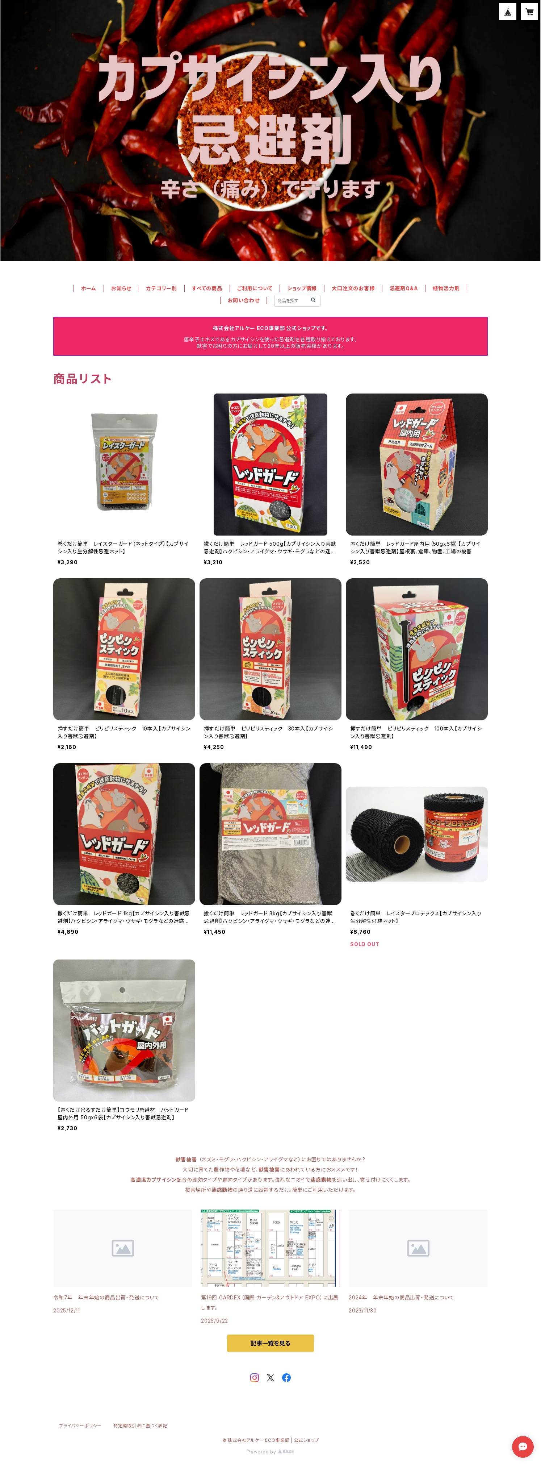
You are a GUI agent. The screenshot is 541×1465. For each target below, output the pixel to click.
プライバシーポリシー (80, 1425)
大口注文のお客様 (353, 288)
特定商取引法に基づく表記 (140, 1425)
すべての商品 (207, 288)
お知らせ (121, 288)
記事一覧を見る (270, 1343)
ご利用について (255, 288)
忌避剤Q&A (404, 288)
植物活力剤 (446, 288)
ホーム (88, 288)
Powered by (270, 1451)
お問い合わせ (244, 300)
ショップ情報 (302, 288)
